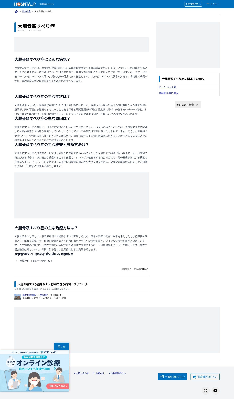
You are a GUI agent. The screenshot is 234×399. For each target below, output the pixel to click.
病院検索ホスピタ (47, 4)
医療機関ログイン (204, 376)
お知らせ (99, 373)
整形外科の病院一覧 (41, 260)
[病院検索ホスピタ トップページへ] (25, 4)
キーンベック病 (167, 87)
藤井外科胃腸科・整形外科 (36, 295)
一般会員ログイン (172, 376)
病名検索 (26, 11)
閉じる (61, 346)
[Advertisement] (81, 44)
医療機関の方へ (192, 4)
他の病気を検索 (188, 105)
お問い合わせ (82, 373)
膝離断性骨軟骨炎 (169, 93)
